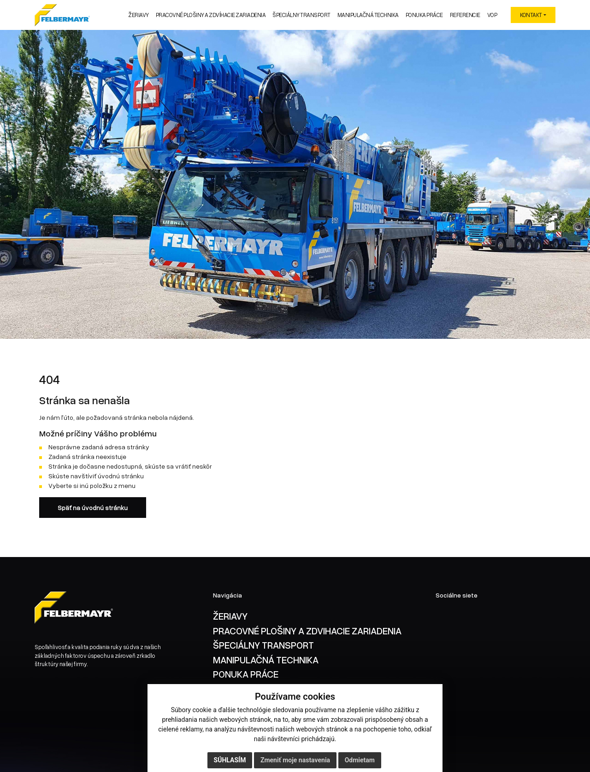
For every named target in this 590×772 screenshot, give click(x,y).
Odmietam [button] (360, 760)
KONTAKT (531, 15)
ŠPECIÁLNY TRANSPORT (263, 645)
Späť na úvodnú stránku (93, 507)
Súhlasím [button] (230, 760)
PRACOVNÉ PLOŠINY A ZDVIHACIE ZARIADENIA (307, 631)
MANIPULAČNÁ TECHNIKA (266, 660)
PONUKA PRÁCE (245, 674)
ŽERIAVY (230, 616)
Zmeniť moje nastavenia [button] (295, 760)
